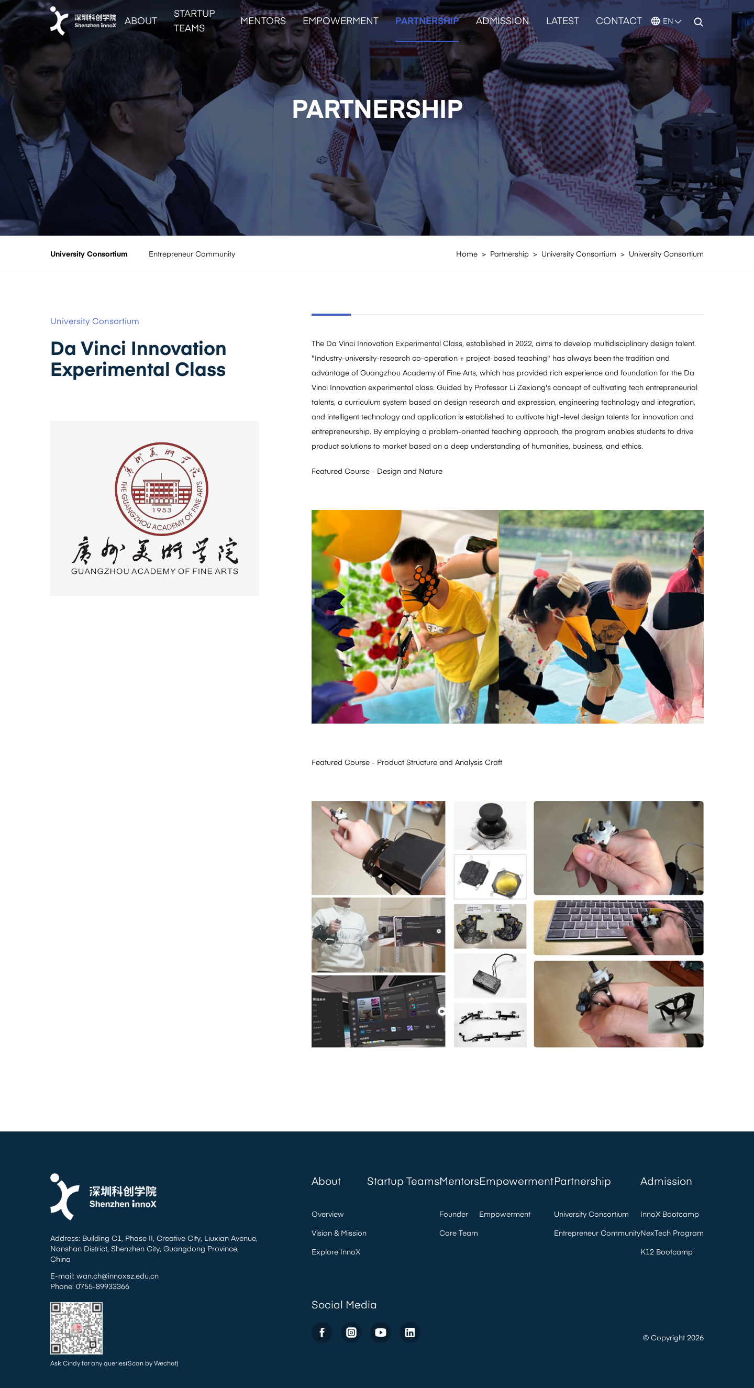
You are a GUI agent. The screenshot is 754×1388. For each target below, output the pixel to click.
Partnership (427, 20)
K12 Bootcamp (666, 1252)
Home (467, 254)
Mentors (263, 20)
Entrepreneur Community (192, 254)
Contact (619, 20)
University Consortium (89, 254)
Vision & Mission (339, 1233)
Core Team (458, 1233)
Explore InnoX (336, 1252)
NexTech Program (672, 1233)
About (141, 20)
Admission (502, 20)
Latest (562, 20)
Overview (328, 1214)
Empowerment (341, 20)
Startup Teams (194, 20)
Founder (453, 1214)
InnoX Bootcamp (669, 1214)
